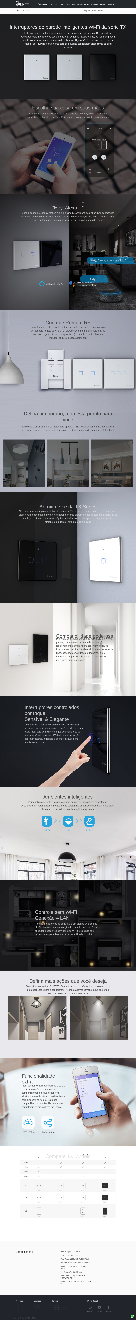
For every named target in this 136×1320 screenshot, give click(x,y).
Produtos (53, 4)
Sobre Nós (71, 4)
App (62, 4)
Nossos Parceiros (98, 4)
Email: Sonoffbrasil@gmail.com (59, 1311)
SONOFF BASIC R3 (21, 1307)
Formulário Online (55, 1305)
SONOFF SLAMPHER (21, 1311)
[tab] (86, 11)
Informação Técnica (98, 11)
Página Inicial (42, 4)
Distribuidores (83, 4)
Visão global (86, 11)
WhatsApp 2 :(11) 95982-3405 (59, 1309)
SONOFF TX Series (21, 1309)
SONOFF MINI (19, 1305)
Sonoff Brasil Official (31, 1318)
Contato (111, 4)
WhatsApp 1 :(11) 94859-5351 (59, 1307)
